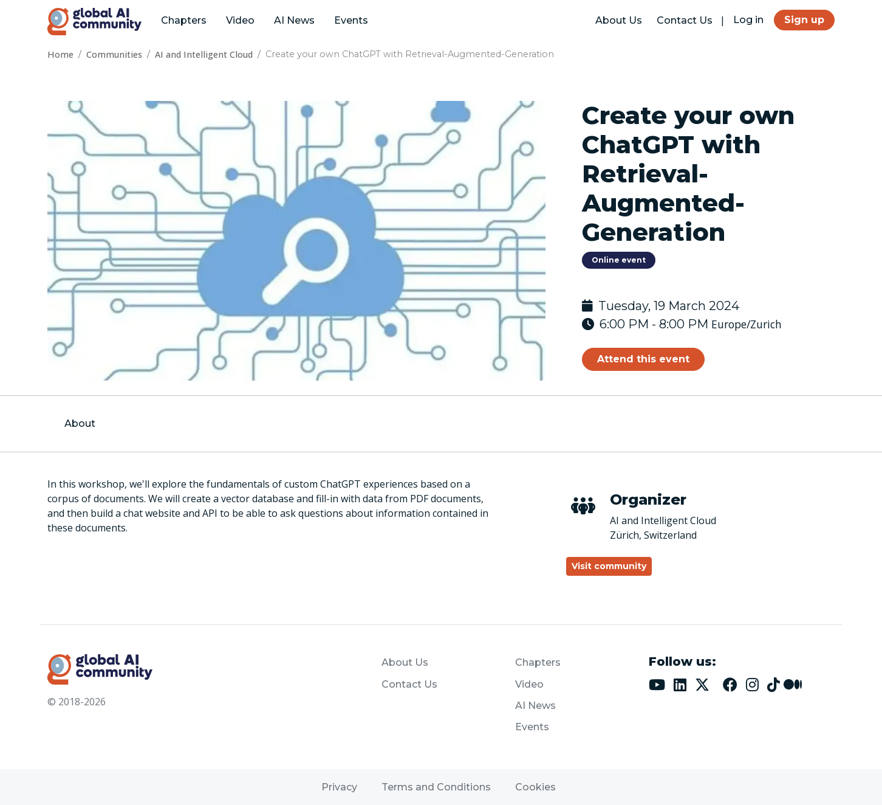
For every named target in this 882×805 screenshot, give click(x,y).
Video (240, 20)
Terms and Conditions (436, 787)
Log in (748, 20)
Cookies (535, 787)
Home (60, 54)
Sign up (804, 20)
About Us (618, 20)
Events (351, 20)
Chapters (184, 20)
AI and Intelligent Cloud (204, 54)
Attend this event (643, 359)
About (79, 423)
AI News (294, 20)
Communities (114, 54)
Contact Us (685, 20)
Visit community (609, 566)
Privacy (339, 787)
